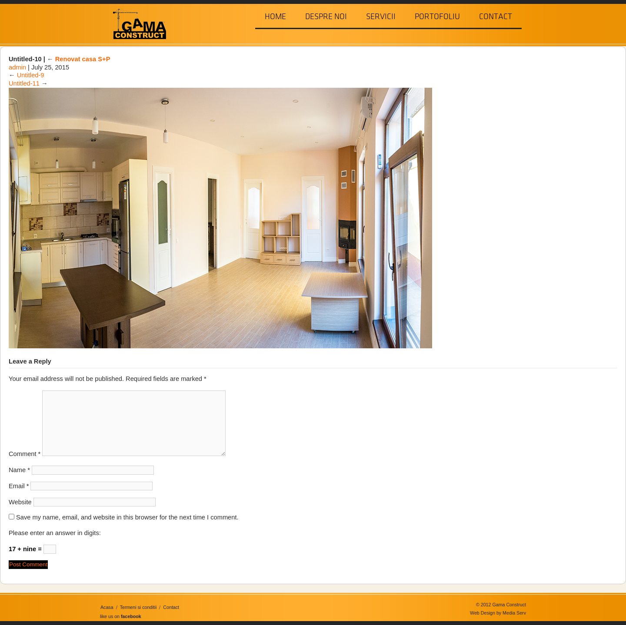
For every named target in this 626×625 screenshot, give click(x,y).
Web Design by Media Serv (498, 612)
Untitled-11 (24, 83)
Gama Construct (136, 23)
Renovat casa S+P (78, 59)
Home (275, 16)
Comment (24, 453)
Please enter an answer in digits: (55, 532)
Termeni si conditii (138, 607)
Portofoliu (437, 16)
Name (19, 469)
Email (19, 486)
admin (17, 67)
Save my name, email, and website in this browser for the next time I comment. (127, 517)
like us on (120, 616)
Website (20, 502)
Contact (495, 16)
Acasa (106, 607)
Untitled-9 (30, 75)
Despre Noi (326, 16)
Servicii (381, 16)
